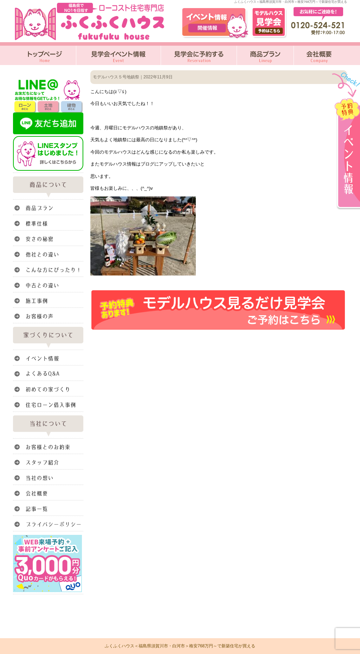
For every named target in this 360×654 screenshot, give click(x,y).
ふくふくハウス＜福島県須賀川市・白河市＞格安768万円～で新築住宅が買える (180, 645)
